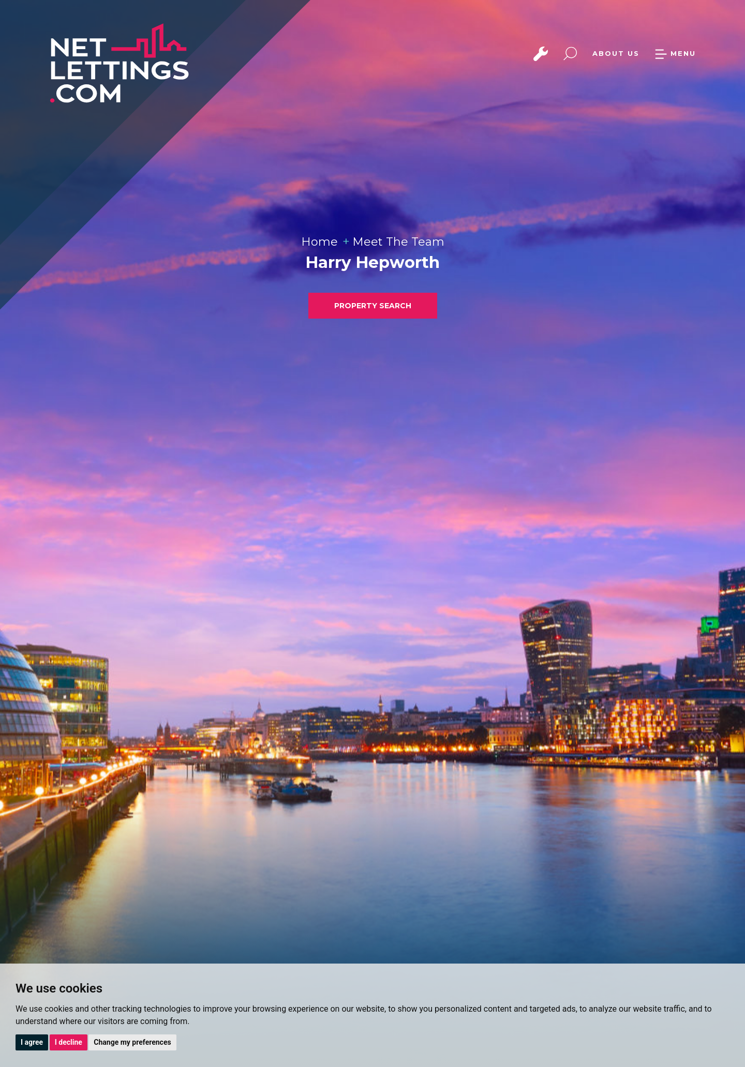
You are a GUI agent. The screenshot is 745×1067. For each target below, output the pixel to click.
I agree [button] (32, 1042)
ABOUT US (615, 53)
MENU (675, 53)
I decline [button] (68, 1042)
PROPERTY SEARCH (372, 305)
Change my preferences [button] (132, 1042)
